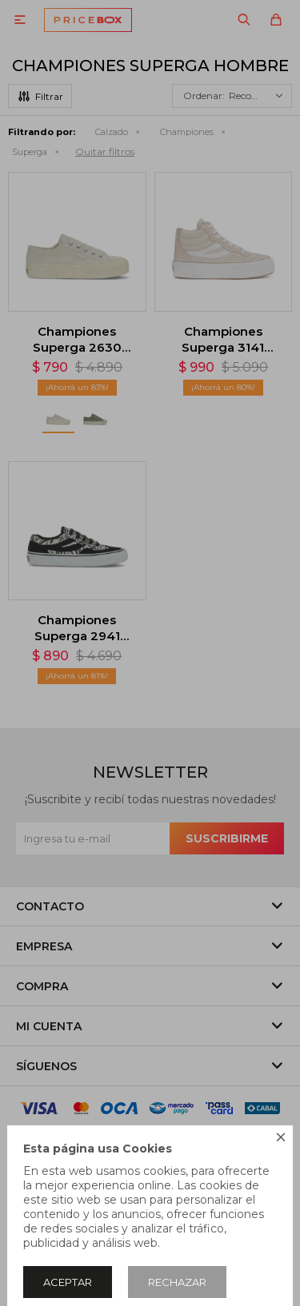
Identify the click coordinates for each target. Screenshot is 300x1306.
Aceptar (67, 1282)
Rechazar (177, 1282)
